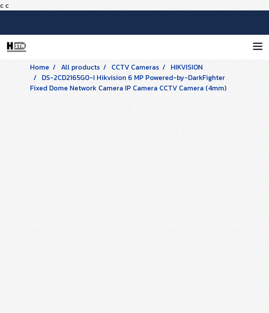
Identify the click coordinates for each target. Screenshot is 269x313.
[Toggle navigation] (257, 47)
